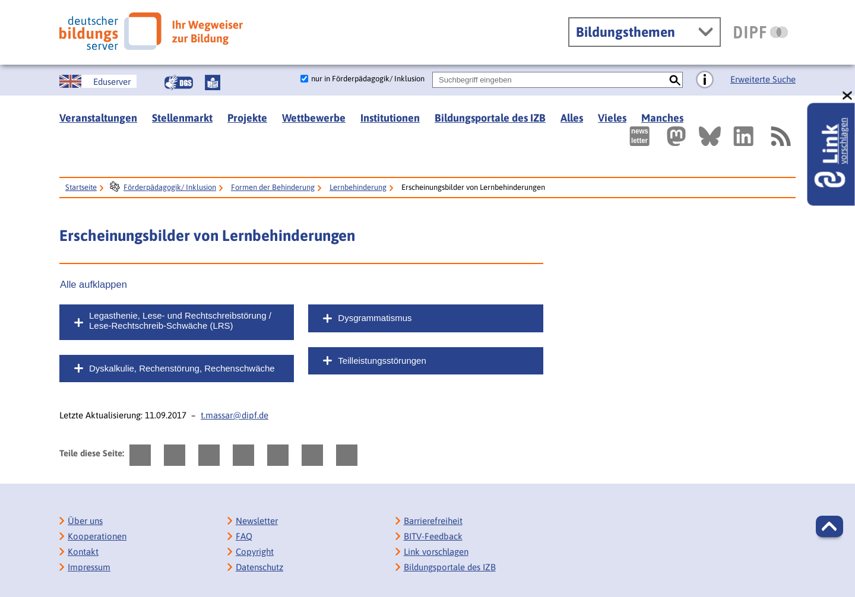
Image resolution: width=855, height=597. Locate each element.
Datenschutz (259, 567)
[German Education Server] (98, 81)
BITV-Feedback (433, 536)
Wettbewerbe (314, 118)
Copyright (255, 552)
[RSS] (780, 136)
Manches (662, 118)
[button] (829, 526)
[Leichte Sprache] (212, 82)
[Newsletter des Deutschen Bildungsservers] (639, 136)
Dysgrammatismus (374, 318)
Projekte (247, 118)
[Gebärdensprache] (178, 82)
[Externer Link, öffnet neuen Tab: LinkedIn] (743, 136)
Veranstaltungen (98, 118)
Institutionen (390, 118)
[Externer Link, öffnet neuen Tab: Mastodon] (676, 136)
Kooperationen (97, 536)
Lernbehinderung (358, 187)
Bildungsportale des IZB (490, 118)
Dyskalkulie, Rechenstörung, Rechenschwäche (182, 368)
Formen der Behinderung (273, 187)
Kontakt (83, 552)
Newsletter (257, 521)
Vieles (612, 118)
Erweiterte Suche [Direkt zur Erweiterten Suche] (763, 79)
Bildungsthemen (625, 32)
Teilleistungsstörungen (382, 360)
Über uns (85, 521)
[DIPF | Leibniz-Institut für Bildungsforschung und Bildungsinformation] (761, 32)
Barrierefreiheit (433, 521)
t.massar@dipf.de (234, 415)
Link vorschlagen (436, 552)
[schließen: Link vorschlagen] (848, 95)
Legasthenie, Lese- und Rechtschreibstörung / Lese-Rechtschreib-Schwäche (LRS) (180, 320)
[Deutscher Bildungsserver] (151, 31)
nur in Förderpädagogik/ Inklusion (368, 78)
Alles (571, 118)
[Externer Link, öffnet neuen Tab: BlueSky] (710, 136)
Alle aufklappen (93, 284)
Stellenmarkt (182, 118)
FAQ (244, 536)
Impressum (89, 567)
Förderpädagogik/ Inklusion (170, 187)
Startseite (81, 187)
